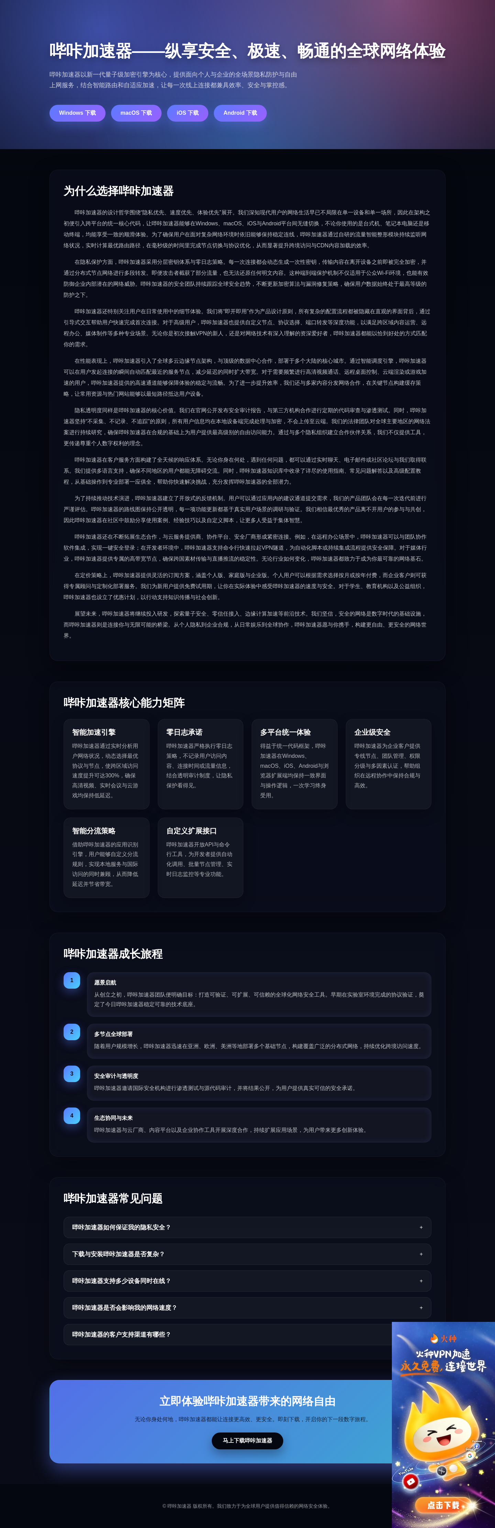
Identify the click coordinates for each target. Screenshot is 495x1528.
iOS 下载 (188, 113)
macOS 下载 (136, 113)
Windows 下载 (77, 113)
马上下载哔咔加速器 (247, 1440)
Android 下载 (240, 113)
